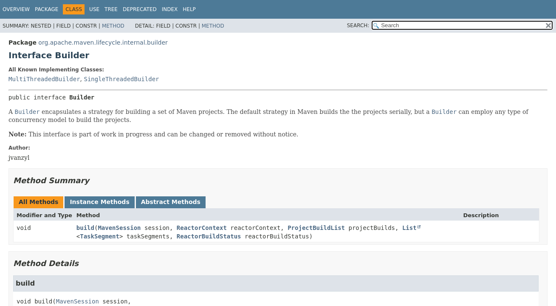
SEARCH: (358, 25)
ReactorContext (202, 227)
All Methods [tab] (38, 201)
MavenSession (119, 227)
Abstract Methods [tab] (170, 201)
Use (94, 9)
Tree (111, 9)
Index (170, 9)
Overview (16, 9)
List (409, 227)
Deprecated (140, 9)
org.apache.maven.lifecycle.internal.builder (102, 42)
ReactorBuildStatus (209, 236)
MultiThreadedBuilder (44, 79)
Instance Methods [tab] (99, 201)
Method (113, 26)
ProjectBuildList (316, 227)
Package (46, 9)
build (85, 227)
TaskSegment (99, 236)
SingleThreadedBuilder (121, 79)
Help (189, 9)
